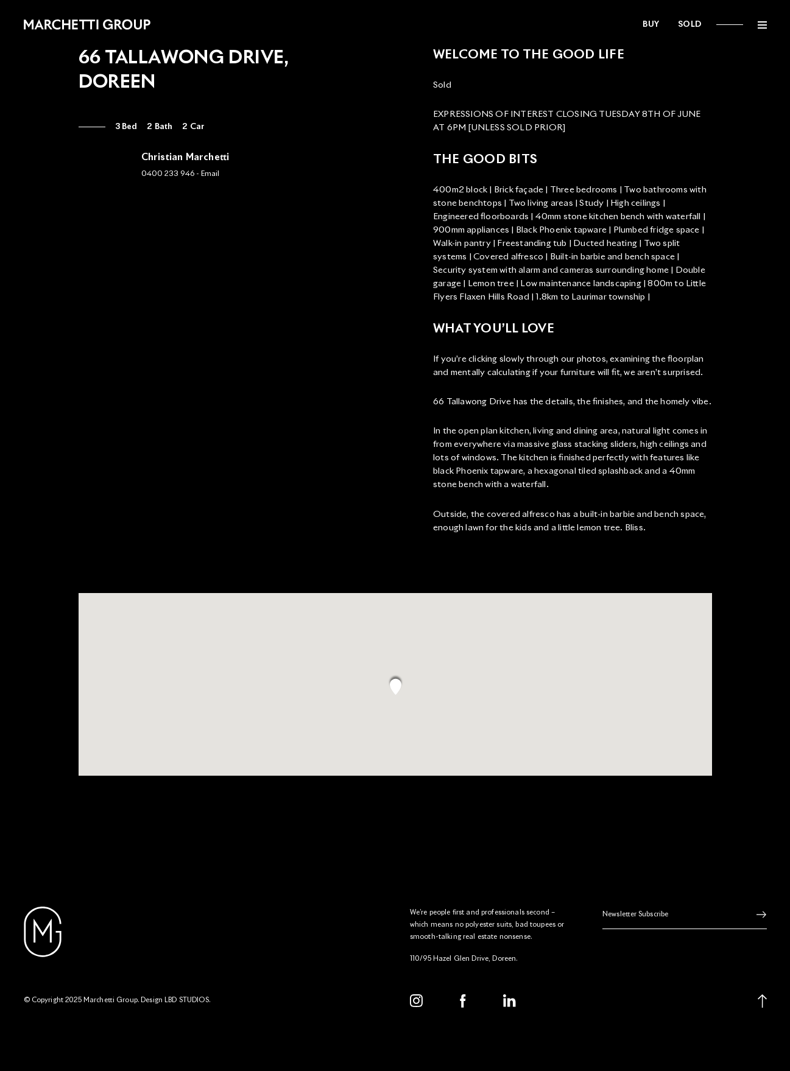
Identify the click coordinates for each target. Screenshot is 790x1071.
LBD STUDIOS (186, 1000)
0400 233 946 (167, 174)
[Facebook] (463, 1001)
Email (210, 174)
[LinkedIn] (510, 1001)
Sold (690, 25)
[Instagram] (416, 1001)
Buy (651, 25)
